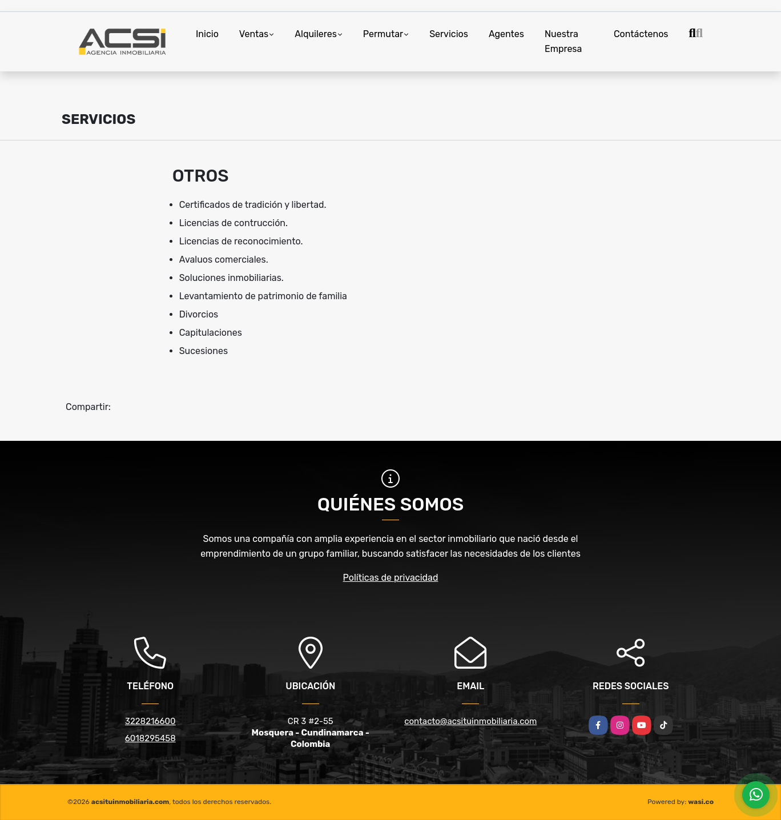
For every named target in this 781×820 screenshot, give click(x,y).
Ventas (253, 34)
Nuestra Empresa (563, 41)
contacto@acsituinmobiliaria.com (470, 721)
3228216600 (150, 721)
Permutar (383, 34)
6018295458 (150, 738)
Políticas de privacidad (390, 577)
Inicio (207, 34)
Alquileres (316, 34)
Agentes (506, 34)
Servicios (448, 34)
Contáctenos (641, 34)
